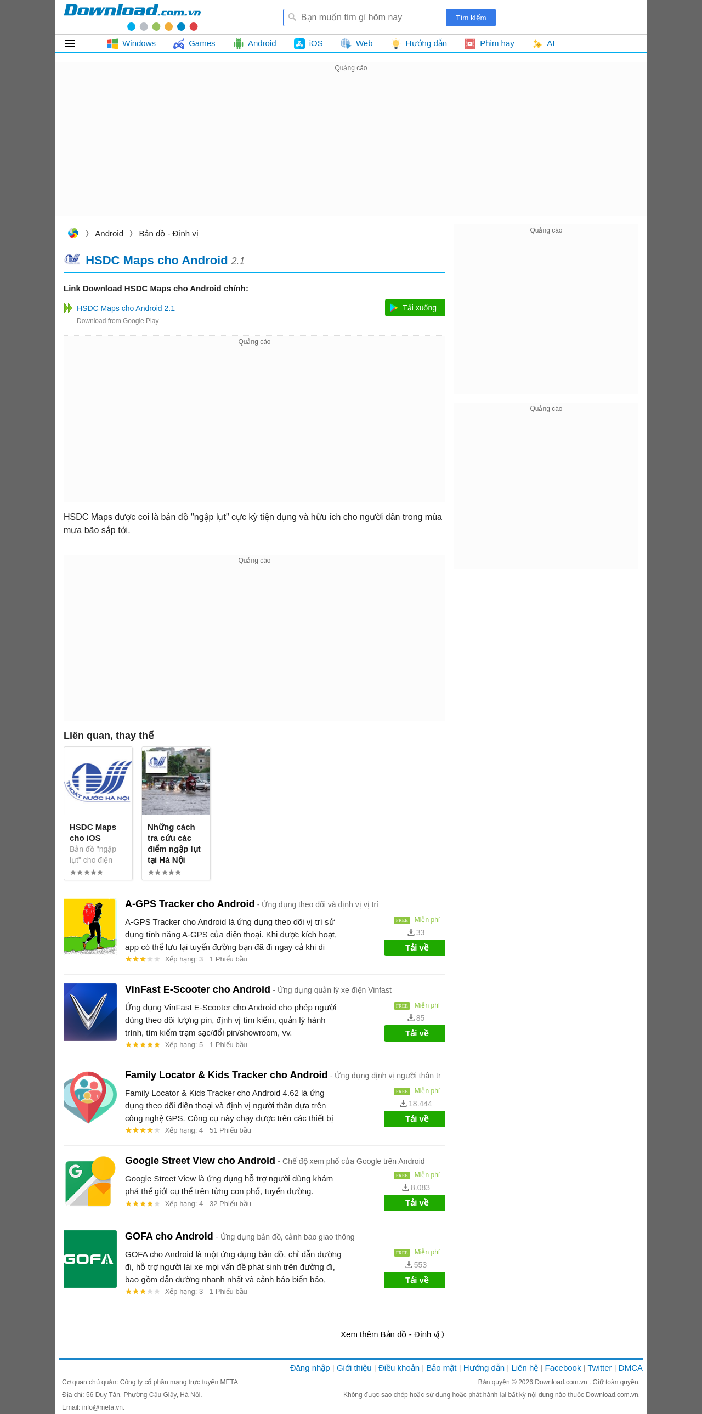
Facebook (563, 1367)
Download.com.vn (73, 234)
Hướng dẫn (484, 1367)
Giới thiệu (354, 1367)
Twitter (599, 1367)
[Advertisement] (351, 151)
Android (109, 233)
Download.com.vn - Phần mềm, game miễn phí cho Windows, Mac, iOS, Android (132, 17)
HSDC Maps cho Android (157, 260)
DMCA (631, 1367)
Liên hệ (524, 1367)
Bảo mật (441, 1367)
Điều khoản (399, 1367)
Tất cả (76, 43)
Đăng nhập (310, 1367)
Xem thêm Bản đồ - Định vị (390, 1334)
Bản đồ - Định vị (168, 233)
